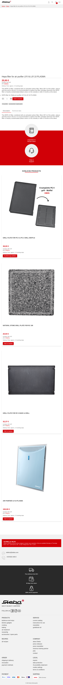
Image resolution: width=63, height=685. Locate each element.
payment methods (7, 665)
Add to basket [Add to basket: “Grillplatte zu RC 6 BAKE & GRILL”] (8, 431)
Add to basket (18, 98)
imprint (35, 660)
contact (35, 653)
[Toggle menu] (59, 2)
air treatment (6, 630)
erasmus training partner (40, 648)
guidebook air (37, 627)
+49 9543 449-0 (11, 557)
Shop (7, 6)
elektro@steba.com (12, 552)
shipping (6, 83)
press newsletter (38, 646)
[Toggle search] (52, 2)
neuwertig (5, 632)
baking (4, 627)
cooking (4, 625)
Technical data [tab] (16, 111)
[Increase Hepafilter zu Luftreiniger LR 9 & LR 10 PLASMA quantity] (11, 99)
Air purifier (5, 104)
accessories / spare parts (15, 104)
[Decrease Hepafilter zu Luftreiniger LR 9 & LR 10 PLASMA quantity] (3, 99)
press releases (37, 644)
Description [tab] (6, 111)
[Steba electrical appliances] (6, 2)
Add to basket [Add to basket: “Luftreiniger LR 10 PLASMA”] (8, 519)
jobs (34, 651)
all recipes (5, 641)
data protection (37, 662)
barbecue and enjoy (8, 620)
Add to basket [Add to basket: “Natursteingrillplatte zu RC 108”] (8, 343)
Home (3, 6)
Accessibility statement (40, 665)
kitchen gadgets (7, 623)
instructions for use (39, 623)
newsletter (36, 625)
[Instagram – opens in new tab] (15, 610)
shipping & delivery (8, 660)
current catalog (37, 620)
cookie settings (37, 667)
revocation (5, 662)
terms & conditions (39, 669)
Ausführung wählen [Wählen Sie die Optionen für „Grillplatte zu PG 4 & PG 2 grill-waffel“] (10, 256)
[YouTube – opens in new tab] (19, 610)
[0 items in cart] (56, 2)
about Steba (37, 641)
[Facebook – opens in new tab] (12, 610)
